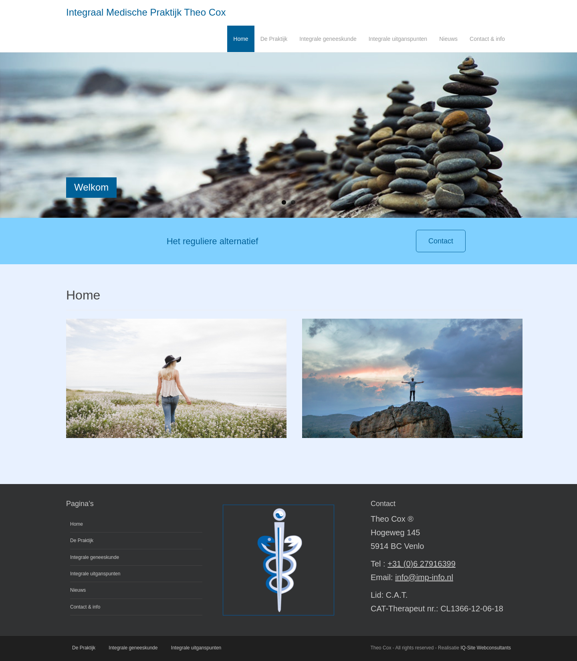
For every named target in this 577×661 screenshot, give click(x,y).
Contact (440, 241)
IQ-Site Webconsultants (485, 648)
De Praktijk (274, 39)
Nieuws (448, 39)
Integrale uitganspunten (398, 39)
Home (240, 39)
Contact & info (487, 39)
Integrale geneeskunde (327, 39)
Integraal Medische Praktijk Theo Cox (146, 12)
